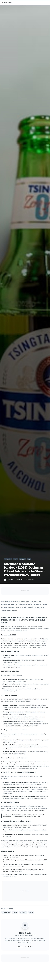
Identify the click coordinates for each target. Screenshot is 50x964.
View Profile (28, 947)
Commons (43, 847)
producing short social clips (37, 791)
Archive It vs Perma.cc (37, 810)
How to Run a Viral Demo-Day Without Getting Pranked (21, 726)
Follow (20, 947)
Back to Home (7, 2)
